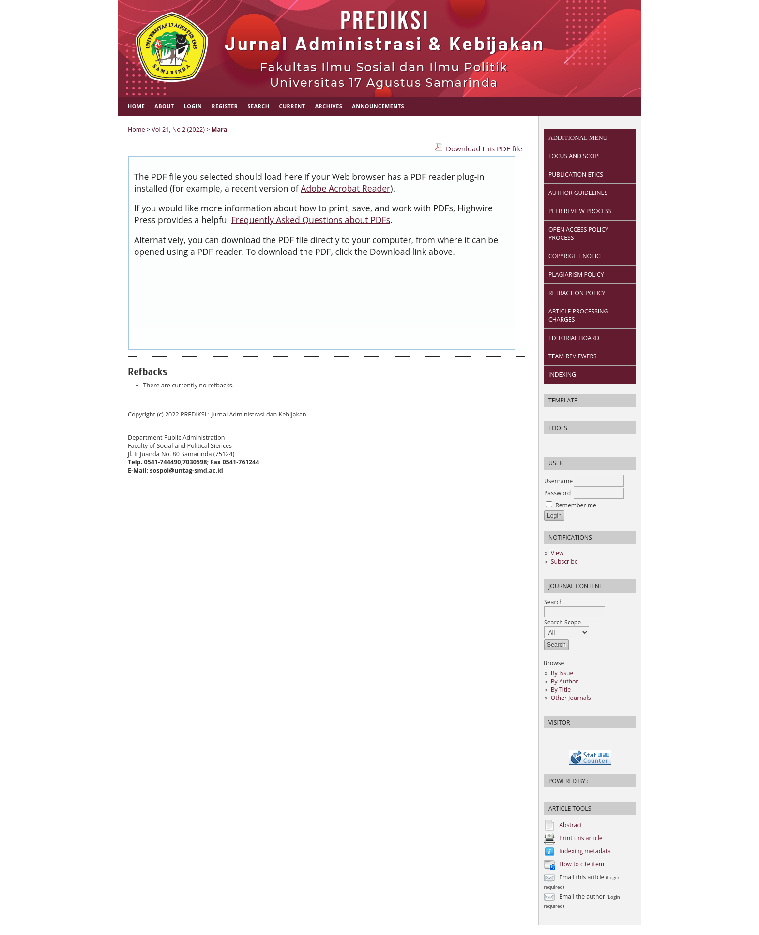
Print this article (581, 838)
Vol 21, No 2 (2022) (178, 129)
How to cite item (581, 864)
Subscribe (564, 561)
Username (558, 481)
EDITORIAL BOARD (573, 338)
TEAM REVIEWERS (572, 356)
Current (292, 106)
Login (193, 106)
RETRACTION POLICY (576, 293)
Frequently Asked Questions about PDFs (310, 219)
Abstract (570, 825)
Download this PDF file (484, 148)
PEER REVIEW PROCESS (579, 211)
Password (557, 493)
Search (574, 607)
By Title (561, 689)
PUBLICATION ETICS (575, 174)
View (557, 553)
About (164, 106)
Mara (220, 129)
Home (136, 106)
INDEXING (562, 375)
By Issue (562, 673)
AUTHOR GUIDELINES (577, 193)
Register (225, 106)
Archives (329, 106)
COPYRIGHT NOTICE (576, 256)
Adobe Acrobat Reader (345, 188)
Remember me (575, 505)
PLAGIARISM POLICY (576, 274)
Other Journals (571, 698)
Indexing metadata (585, 851)
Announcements (378, 106)
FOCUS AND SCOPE (574, 156)
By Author (564, 681)
